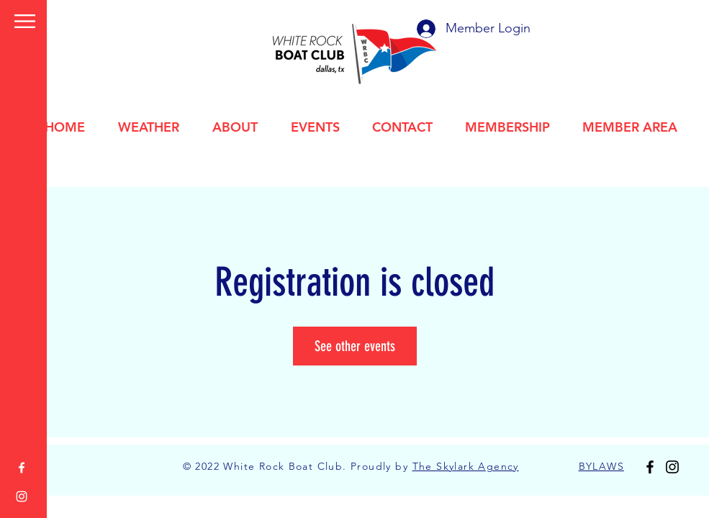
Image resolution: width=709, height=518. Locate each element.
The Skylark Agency (465, 466)
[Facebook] (21, 467)
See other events (355, 346)
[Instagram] (21, 496)
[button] (24, 21)
